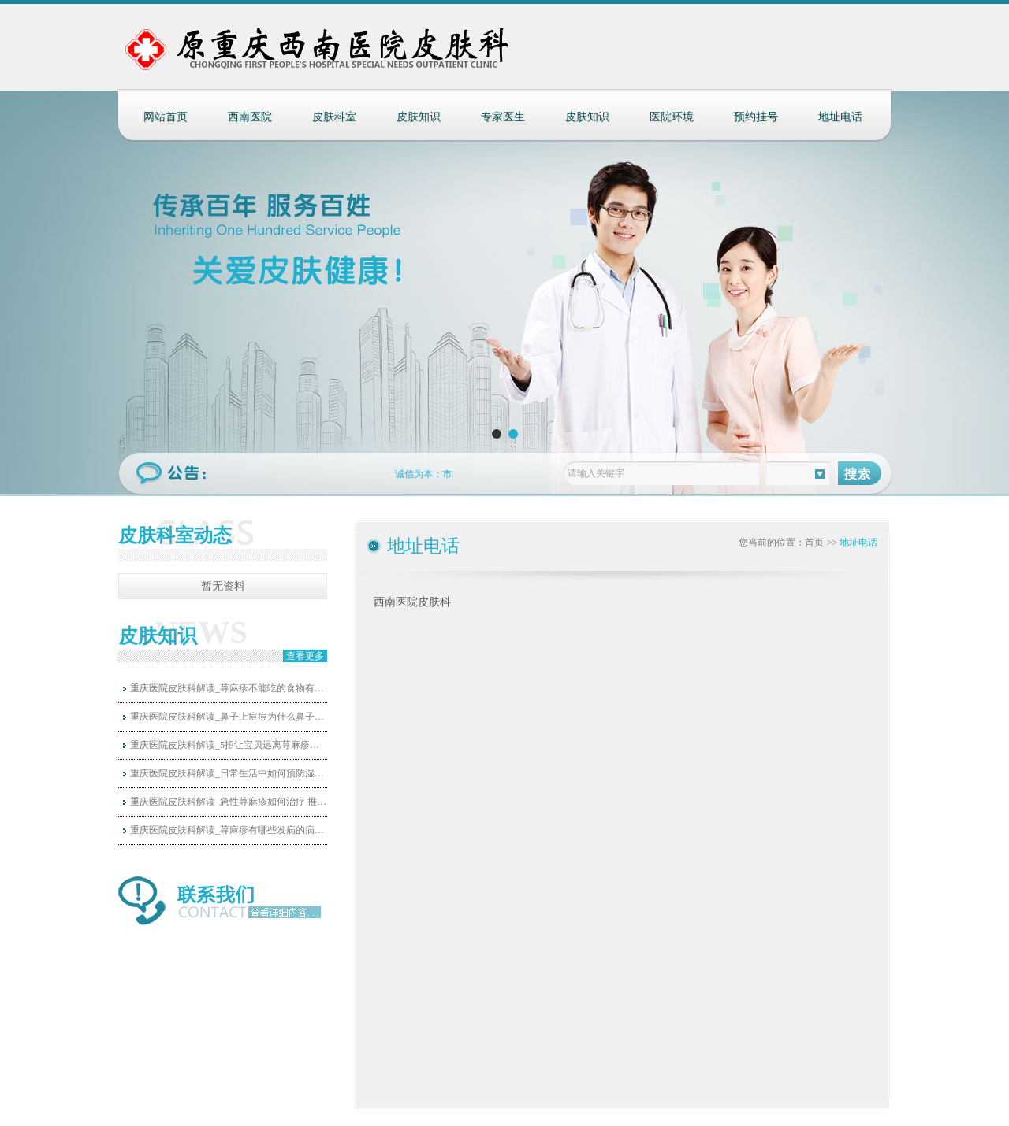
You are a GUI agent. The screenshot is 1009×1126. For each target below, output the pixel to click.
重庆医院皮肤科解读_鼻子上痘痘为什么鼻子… (227, 716)
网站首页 (165, 117)
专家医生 (503, 117)
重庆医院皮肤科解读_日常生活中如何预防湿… (227, 773)
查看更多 (305, 655)
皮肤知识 (419, 117)
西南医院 (250, 117)
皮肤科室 (334, 117)
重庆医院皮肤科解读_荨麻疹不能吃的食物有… (227, 688)
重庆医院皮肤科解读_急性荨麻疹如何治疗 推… (228, 801)
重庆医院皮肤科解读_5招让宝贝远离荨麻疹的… (228, 744)
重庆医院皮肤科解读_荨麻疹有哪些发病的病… (227, 829)
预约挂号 (756, 117)
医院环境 (672, 117)
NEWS (201, 632)
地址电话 (840, 117)
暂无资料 (223, 586)
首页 (814, 542)
